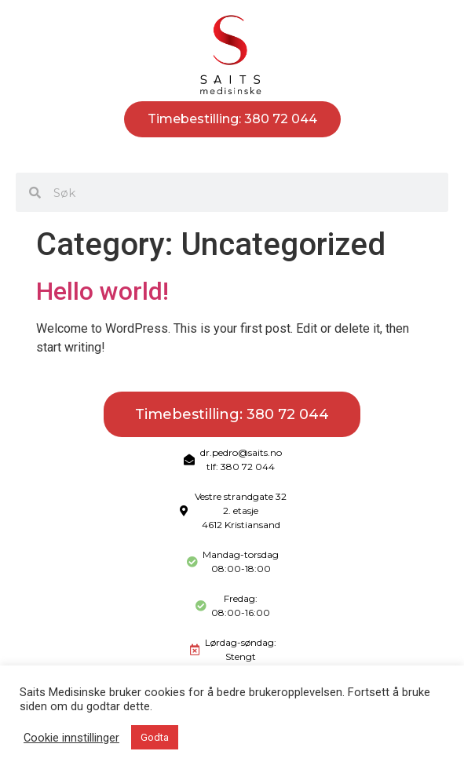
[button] (232, 155)
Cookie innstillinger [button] (71, 738)
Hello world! (102, 291)
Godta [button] (155, 737)
